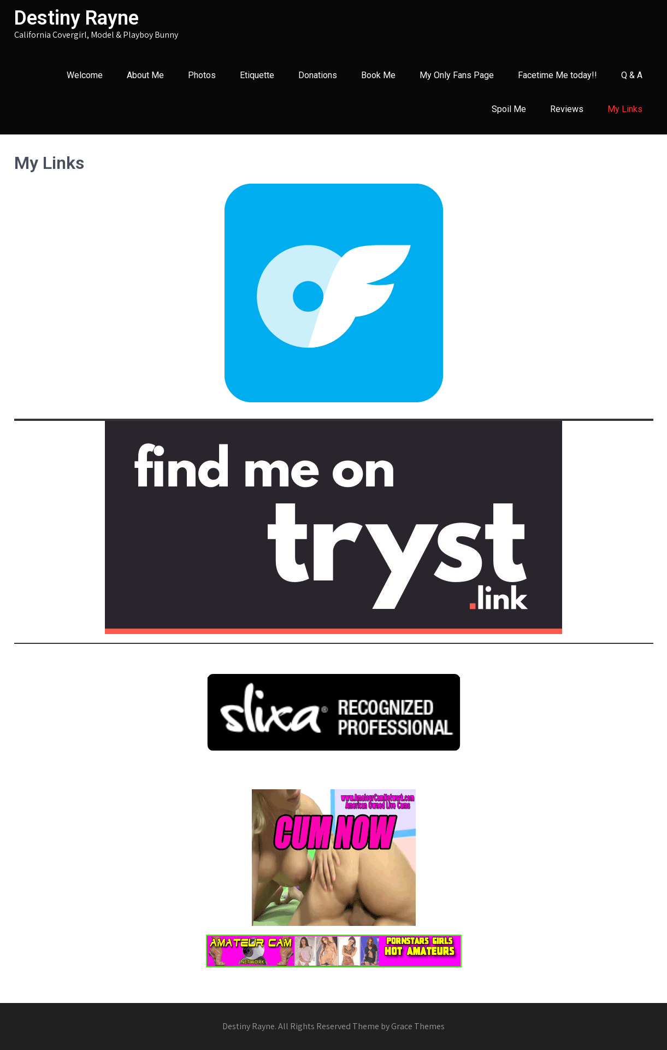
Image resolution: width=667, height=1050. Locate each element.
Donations (317, 75)
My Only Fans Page (457, 75)
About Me (145, 75)
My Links (624, 109)
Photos (202, 75)
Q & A (631, 75)
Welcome (85, 75)
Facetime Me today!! (557, 75)
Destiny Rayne (76, 18)
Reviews (566, 109)
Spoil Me (509, 109)
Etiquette (257, 75)
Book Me (378, 75)
